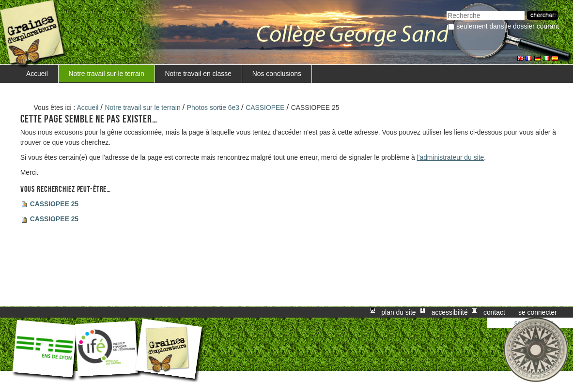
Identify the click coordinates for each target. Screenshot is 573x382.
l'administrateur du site (450, 157)
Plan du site (398, 312)
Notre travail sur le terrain (106, 73)
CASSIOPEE (265, 107)
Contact (494, 312)
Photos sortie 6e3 (213, 107)
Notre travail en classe (198, 73)
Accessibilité (450, 312)
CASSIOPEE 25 (54, 204)
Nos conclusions (276, 73)
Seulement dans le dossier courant (507, 26)
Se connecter (537, 312)
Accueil (37, 73)
